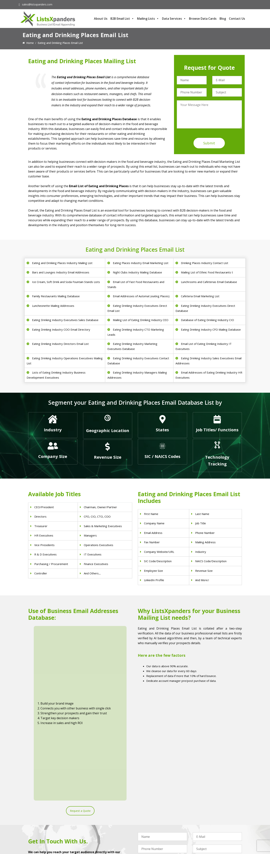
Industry (53, 429)
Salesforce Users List (205, 822)
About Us (100, 19)
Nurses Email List (93, 837)
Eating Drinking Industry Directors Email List (60, 344)
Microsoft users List (205, 827)
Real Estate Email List (151, 817)
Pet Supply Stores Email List (155, 812)
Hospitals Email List (95, 827)
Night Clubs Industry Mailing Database (137, 272)
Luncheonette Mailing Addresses (53, 306)
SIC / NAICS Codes (162, 456)
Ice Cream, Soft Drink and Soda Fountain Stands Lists (66, 282)
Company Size (52, 456)
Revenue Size (107, 457)
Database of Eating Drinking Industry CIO (207, 320)
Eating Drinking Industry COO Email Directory (61, 329)
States (162, 429)
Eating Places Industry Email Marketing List (140, 263)
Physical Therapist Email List (100, 822)
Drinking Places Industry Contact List (204, 263)
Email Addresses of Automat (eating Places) (141, 296)
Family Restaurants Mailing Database (56, 296)
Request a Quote (80, 684)
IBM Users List (202, 832)
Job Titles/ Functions (217, 429)
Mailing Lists (148, 19)
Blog (223, 19)
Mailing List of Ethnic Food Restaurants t (207, 272)
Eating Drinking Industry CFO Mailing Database (211, 329)
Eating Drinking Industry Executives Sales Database (65, 320)
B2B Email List (122, 19)
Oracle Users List (203, 837)
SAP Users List (201, 817)
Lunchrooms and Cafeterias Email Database (209, 282)
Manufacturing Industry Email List (158, 832)
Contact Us (237, 19)
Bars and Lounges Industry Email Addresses (60, 272)
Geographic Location (107, 430)
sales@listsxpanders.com (37, 4)
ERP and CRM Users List (207, 808)
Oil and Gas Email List (151, 827)
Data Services (174, 19)
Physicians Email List (95, 808)
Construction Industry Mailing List (158, 808)
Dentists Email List (94, 812)
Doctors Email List (94, 817)
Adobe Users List (203, 812)
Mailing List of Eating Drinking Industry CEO (140, 320)
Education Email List (150, 837)
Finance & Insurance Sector (154, 822)
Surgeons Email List (95, 832)
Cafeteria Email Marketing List (200, 296)
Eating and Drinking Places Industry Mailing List (62, 263)
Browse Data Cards (203, 19)
